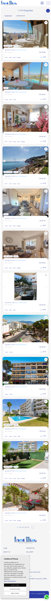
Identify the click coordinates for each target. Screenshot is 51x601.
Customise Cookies (15, 589)
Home (5, 548)
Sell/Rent (30, 552)
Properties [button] (30, 548)
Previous (4, 34)
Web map (33, 593)
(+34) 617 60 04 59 (33, 572)
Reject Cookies (15, 593)
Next (47, 34)
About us (7, 552)
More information (10, 581)
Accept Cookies (15, 585)
